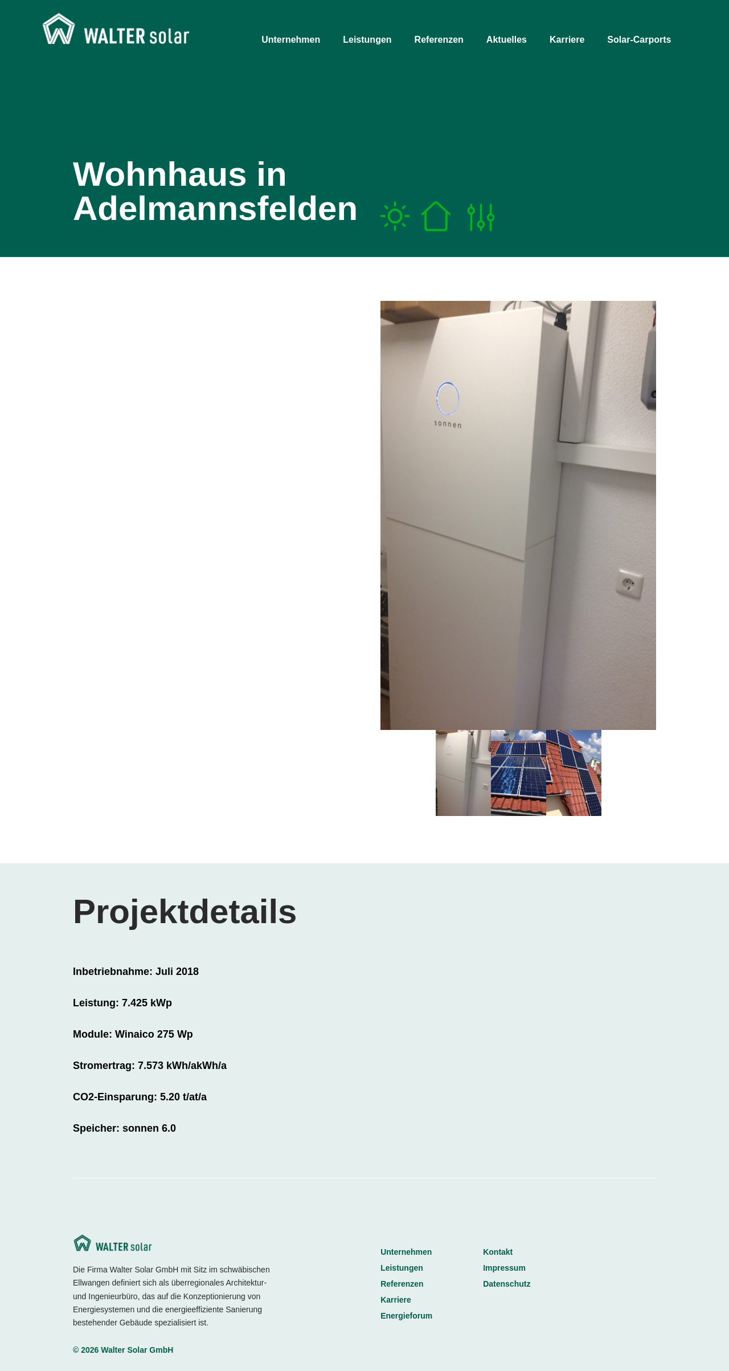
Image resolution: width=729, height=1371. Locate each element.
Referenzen (401, 1283)
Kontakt (498, 1251)
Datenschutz (506, 1283)
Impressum (504, 1267)
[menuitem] (301, 37)
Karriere (395, 1299)
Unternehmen (406, 1251)
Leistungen (401, 1267)
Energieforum (406, 1315)
